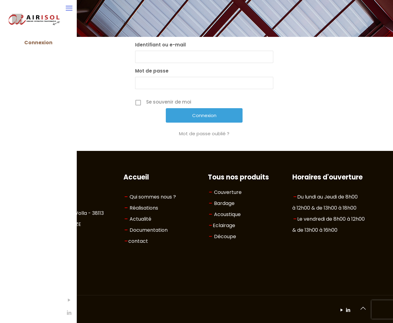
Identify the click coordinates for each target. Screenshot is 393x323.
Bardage (224, 203)
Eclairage (224, 225)
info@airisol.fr (55, 255)
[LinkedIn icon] (7, 312)
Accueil (136, 177)
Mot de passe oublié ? (204, 133)
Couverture (228, 192)
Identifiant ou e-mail (160, 44)
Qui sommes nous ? (153, 196)
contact (138, 241)
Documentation (149, 230)
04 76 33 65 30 (56, 244)
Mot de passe (152, 71)
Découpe (225, 236)
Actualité (140, 219)
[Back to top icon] (362, 308)
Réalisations (144, 207)
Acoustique (227, 214)
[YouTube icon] (7, 300)
